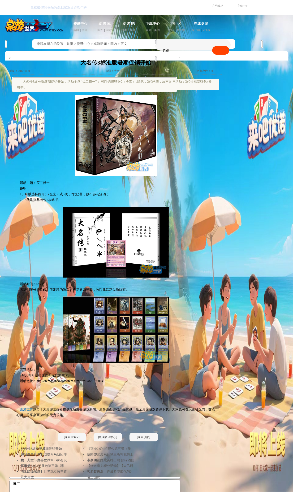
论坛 (171, 30)
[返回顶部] (143, 437)
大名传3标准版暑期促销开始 (41, 449)
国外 (100, 30)
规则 (148, 30)
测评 (84, 30)
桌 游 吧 (128, 24)
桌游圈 (181, 30)
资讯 (166, 50)
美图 (157, 30)
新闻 (76, 30)
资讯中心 (80, 24)
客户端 (195, 30)
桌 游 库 (104, 24)
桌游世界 (26, 409)
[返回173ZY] (72, 437)
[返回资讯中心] (107, 437)
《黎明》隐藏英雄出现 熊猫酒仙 (110, 460)
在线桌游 (218, 6)
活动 (133, 30)
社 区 (176, 24)
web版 (206, 30)
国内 (109, 30)
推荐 (124, 30)
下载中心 (153, 24)
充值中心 (243, 6)
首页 (70, 44)
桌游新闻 (100, 44)
